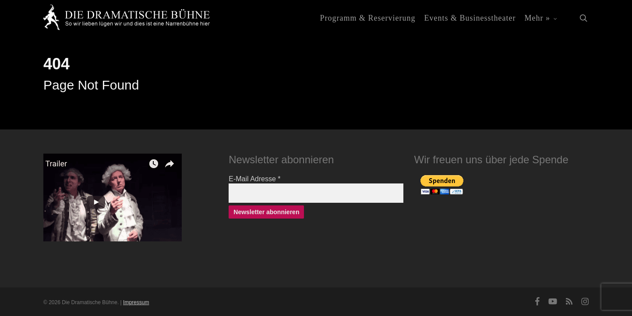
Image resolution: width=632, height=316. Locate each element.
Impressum (136, 302)
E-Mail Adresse (254, 179)
